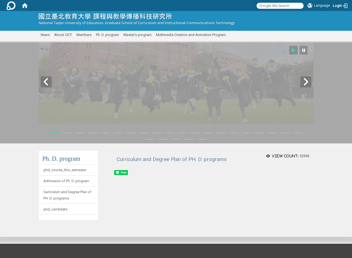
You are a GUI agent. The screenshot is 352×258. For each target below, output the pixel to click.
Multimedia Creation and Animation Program (191, 35)
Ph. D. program (107, 35)
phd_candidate (55, 209)
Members (84, 35)
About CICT (63, 35)
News (45, 35)
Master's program (137, 35)
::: (311, 18)
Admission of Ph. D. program (66, 181)
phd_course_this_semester (64, 170)
